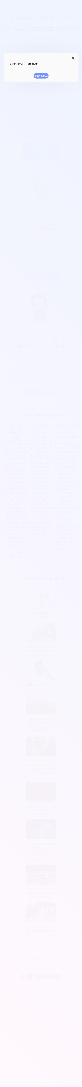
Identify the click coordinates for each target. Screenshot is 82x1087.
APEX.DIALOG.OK (41, 75)
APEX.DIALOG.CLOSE (72, 57)
